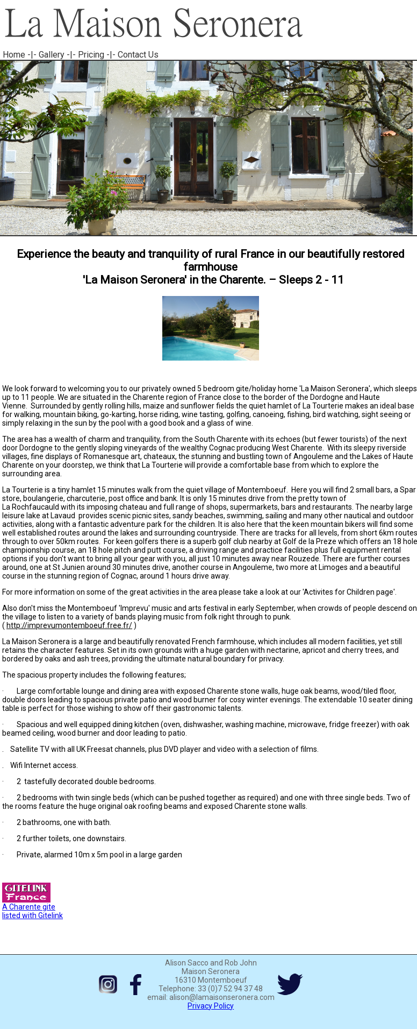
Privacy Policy (211, 1006)
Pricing (91, 55)
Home (14, 55)
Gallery (51, 55)
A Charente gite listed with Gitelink (32, 908)
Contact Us (138, 55)
